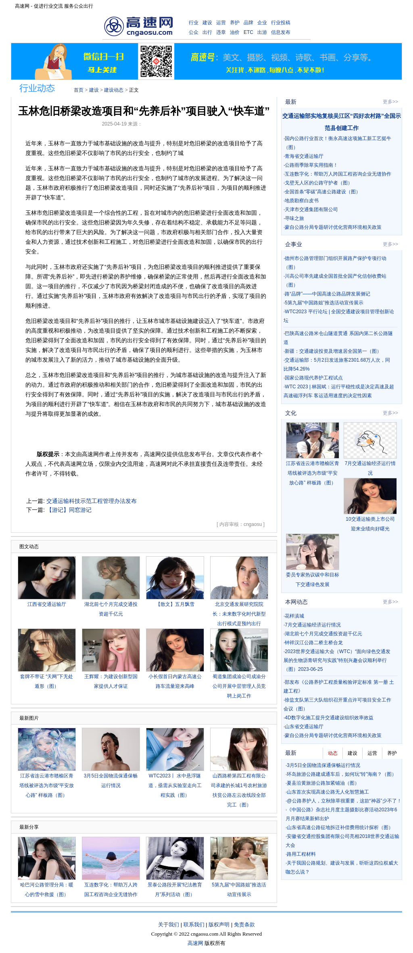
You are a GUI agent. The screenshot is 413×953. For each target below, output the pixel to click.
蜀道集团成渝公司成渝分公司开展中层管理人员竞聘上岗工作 (239, 686)
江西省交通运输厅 (46, 604)
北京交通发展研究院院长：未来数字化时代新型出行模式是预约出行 (239, 613)
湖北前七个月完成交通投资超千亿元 (323, 634)
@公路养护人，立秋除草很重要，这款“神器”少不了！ (344, 801)
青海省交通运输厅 (304, 156)
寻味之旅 (294, 218)
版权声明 (219, 925)
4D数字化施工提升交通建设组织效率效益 (329, 718)
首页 (78, 90)
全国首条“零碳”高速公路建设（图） (323, 192)
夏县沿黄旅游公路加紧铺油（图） (323, 783)
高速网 (195, 943)
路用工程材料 (301, 854)
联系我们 (194, 925)
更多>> (390, 102)
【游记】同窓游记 (69, 510)
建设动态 (113, 90)
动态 (333, 753)
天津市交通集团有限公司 (311, 209)
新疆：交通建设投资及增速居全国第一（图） (333, 351)
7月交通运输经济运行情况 (313, 625)
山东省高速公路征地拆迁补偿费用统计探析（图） (340, 827)
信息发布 (280, 32)
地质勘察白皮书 (302, 200)
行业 (193, 22)
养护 (235, 22)
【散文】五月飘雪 (175, 604)
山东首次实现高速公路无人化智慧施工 (328, 792)
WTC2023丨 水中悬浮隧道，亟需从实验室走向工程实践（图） (175, 785)
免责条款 (244, 925)
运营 (221, 22)
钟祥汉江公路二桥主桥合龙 (314, 642)
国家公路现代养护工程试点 (314, 378)
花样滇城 (294, 616)
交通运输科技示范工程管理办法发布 (91, 501)
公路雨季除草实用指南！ (311, 165)
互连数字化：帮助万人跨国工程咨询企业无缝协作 (338, 174)
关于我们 (168, 925)
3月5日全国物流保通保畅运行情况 (323, 765)
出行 (207, 32)
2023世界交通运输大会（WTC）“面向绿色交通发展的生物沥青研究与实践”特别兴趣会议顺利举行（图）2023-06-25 (337, 660)
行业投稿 (280, 22)
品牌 (248, 22)
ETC (248, 32)
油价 (235, 32)
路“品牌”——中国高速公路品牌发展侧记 (327, 294)
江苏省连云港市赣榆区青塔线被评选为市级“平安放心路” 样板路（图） (46, 785)
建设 (207, 22)
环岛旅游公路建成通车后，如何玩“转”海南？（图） (341, 774)
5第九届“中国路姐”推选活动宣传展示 (324, 303)
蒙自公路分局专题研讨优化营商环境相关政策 (333, 227)
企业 (262, 22)
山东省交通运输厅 (304, 726)
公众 (193, 32)
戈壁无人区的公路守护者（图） (319, 183)
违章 (221, 32)
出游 (262, 32)
